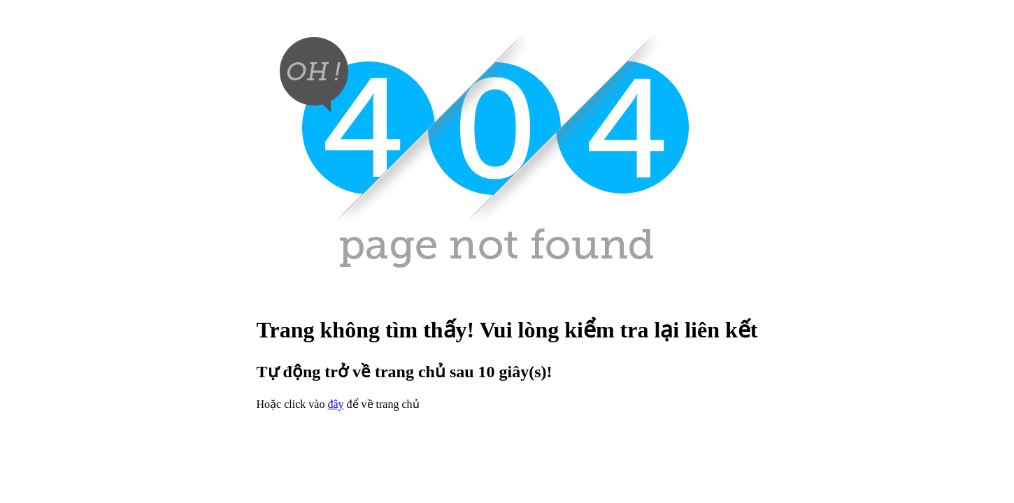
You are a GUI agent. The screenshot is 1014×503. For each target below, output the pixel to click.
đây (335, 404)
